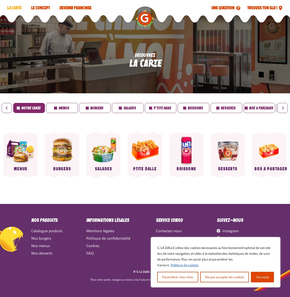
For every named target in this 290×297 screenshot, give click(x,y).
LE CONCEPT (40, 8)
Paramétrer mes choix (177, 277)
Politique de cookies (185, 265)
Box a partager (270, 169)
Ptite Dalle (145, 169)
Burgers (62, 169)
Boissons (186, 169)
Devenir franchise (75, 8)
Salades (103, 169)
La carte (14, 8)
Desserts (227, 169)
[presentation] (7, 108)
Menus (20, 169)
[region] (215, 262)
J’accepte (262, 277)
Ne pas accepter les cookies (224, 277)
